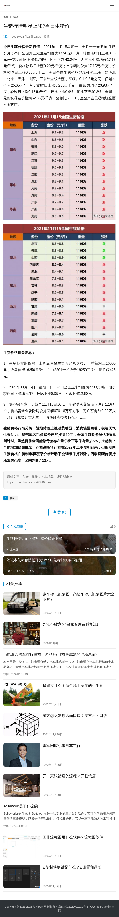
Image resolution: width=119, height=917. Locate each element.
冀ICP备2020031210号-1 (73, 906)
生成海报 (14, 526)
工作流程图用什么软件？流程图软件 (73, 837)
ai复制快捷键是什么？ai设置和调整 (72, 867)
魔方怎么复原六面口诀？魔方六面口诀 (75, 716)
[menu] (112, 6)
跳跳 (6, 36)
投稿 (47, 36)
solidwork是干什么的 (20, 806)
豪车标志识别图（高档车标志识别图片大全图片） (79, 597)
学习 (13, 498)
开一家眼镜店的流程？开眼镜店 (69, 776)
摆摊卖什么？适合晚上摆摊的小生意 (73, 685)
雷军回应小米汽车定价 (62, 746)
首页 (6, 17)
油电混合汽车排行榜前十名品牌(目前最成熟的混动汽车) (50, 654)
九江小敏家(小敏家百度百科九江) (70, 624)
